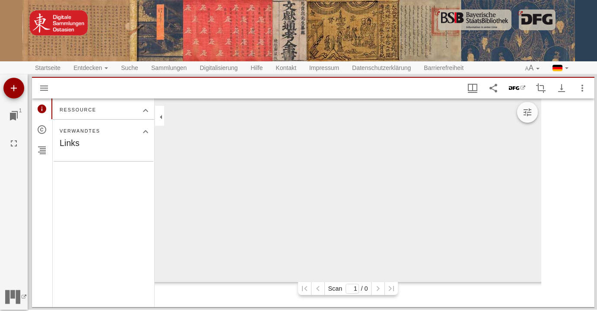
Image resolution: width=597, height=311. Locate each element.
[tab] (42, 108)
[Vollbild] (13, 143)
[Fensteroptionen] (582, 88)
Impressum (324, 67)
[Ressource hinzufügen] (13, 88)
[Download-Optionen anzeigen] (561, 88)
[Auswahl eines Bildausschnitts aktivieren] (540, 88)
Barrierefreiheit (444, 67)
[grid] (567, 202)
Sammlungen (169, 67)
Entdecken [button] (90, 67)
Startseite (47, 67)
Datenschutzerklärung (381, 67)
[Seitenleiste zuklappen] (161, 117)
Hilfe (257, 67)
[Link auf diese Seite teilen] (493, 88)
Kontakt (286, 67)
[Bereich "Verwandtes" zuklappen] (145, 132)
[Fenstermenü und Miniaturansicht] (472, 88)
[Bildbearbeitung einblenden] (527, 112)
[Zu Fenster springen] (13, 115)
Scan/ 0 (348, 289)
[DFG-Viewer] (517, 88)
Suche (129, 67)
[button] (532, 68)
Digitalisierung (219, 67)
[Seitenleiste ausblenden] (44, 88)
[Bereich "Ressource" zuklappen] (145, 110)
